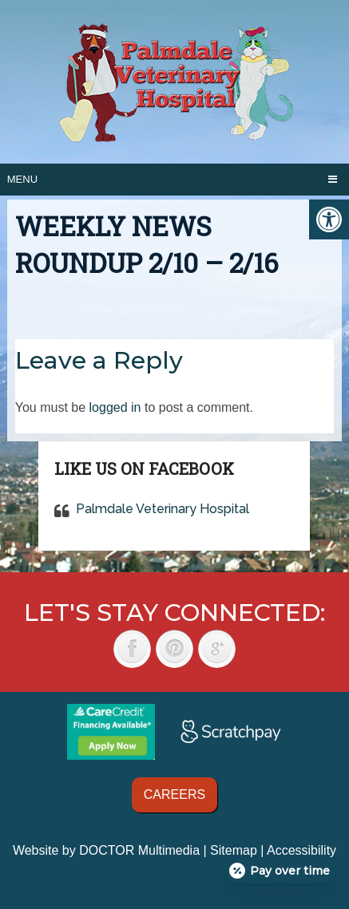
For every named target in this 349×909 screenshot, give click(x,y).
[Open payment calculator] (280, 870)
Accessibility (301, 850)
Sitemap (233, 850)
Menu (22, 179)
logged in (115, 407)
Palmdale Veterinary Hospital (162, 508)
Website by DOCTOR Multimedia (106, 850)
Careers (174, 794)
